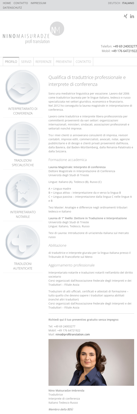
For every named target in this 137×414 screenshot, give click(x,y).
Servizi (26, 62)
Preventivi (64, 62)
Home (7, 3)
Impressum (38, 3)
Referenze (43, 62)
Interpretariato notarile (23, 196)
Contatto (21, 3)
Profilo (11, 62)
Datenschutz (12, 7)
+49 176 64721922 (124, 51)
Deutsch (114, 3)
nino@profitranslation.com (73, 334)
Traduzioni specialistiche (23, 144)
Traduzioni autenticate (23, 247)
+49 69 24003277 (125, 46)
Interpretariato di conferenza (23, 92)
